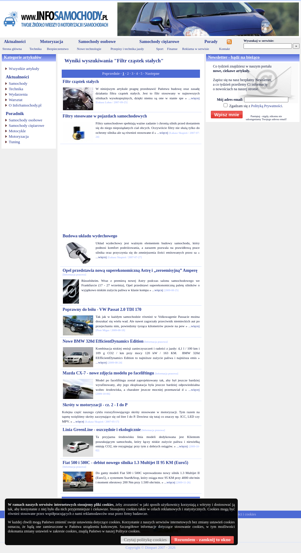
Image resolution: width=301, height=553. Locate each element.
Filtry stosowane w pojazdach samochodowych (105, 116)
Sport (159, 49)
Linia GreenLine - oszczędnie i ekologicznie (114, 429)
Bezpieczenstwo (57, 49)
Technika (35, 49)
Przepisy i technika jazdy (127, 49)
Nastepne (152, 73)
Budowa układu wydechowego (90, 236)
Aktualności (15, 41)
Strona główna (12, 49)
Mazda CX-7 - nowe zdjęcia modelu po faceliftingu (120, 373)
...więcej (194, 98)
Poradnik (15, 113)
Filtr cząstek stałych (81, 81)
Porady (211, 41)
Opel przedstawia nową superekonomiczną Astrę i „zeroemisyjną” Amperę (130, 272)
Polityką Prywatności (266, 106)
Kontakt (224, 49)
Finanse (172, 49)
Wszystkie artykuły (24, 68)
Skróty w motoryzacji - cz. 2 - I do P (95, 405)
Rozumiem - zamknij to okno (202, 539)
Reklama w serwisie (195, 49)
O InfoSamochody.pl (25, 105)
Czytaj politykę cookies (145, 539)
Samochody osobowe (97, 41)
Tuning (14, 142)
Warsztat (15, 99)
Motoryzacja (51, 41)
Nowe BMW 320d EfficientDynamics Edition (115, 341)
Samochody (18, 83)
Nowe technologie (89, 49)
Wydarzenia (18, 94)
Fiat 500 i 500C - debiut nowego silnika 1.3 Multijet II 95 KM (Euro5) (125, 464)
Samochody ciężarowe (159, 41)
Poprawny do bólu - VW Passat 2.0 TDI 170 (102, 309)
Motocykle (17, 131)
